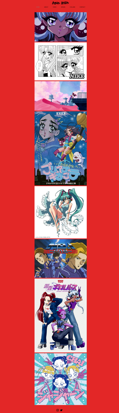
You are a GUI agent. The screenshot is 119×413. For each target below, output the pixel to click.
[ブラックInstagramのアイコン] (57, 410)
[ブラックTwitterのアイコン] (61, 410)
